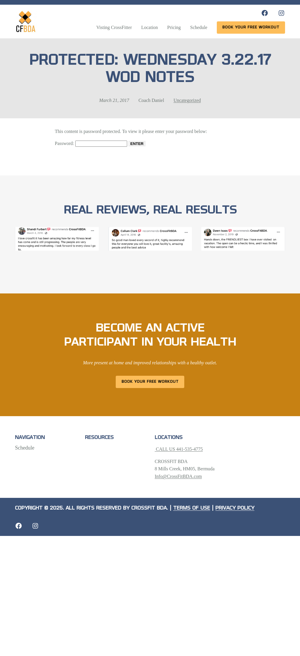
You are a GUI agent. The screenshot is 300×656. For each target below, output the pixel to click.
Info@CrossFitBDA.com (178, 476)
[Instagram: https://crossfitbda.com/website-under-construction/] (35, 525)
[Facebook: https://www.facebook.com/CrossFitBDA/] (264, 13)
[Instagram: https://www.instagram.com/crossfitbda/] (281, 13)
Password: (91, 143)
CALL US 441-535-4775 (179, 449)
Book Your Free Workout (150, 382)
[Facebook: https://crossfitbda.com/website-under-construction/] (18, 525)
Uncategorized (187, 100)
